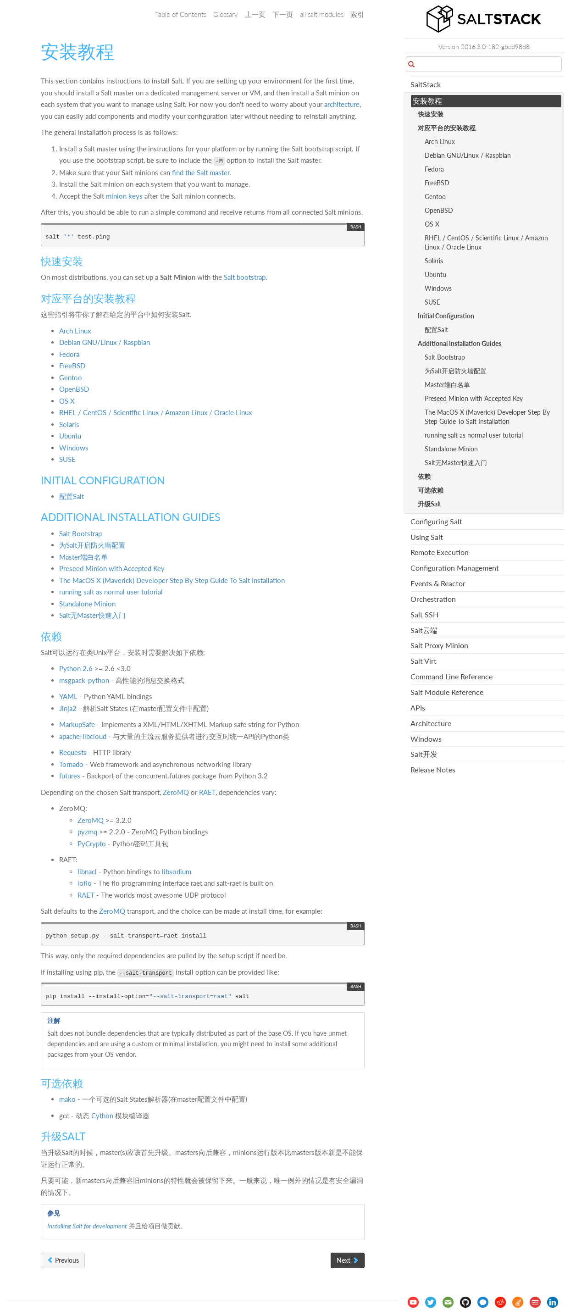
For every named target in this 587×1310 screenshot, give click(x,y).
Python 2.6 (76, 668)
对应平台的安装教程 (447, 128)
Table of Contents (180, 14)
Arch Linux (75, 331)
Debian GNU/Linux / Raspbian (104, 342)
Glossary (225, 14)
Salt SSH (424, 614)
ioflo (85, 883)
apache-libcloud (82, 736)
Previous (63, 1260)
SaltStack (425, 84)
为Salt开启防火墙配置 (92, 545)
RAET (207, 792)
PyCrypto (92, 843)
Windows (74, 448)
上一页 (255, 14)
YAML (68, 696)
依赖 (424, 476)
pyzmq (87, 831)
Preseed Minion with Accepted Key (112, 568)
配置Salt (71, 496)
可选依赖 (430, 490)
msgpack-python (84, 680)
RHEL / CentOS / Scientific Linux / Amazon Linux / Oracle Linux (155, 412)
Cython (102, 1115)
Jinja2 (68, 708)
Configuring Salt (436, 521)
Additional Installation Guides (459, 343)
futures (69, 776)
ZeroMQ (176, 792)
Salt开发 (423, 753)
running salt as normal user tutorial (111, 592)
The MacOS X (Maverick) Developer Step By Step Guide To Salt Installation (172, 580)
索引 (357, 14)
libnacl (87, 871)
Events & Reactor (437, 583)
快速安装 (430, 114)
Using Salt (426, 537)
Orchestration (433, 598)
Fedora (69, 354)
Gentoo (70, 377)
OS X (67, 401)
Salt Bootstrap (80, 533)
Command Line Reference (451, 676)
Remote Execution (439, 552)
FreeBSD (72, 365)
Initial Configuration (446, 316)
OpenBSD (74, 389)
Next (348, 1260)
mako (67, 1099)
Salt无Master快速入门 (92, 615)
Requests (73, 752)
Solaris (69, 424)
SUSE (67, 459)
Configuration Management (454, 567)
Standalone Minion (87, 603)
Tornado (71, 764)
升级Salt (429, 504)
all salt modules (321, 14)
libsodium (176, 871)
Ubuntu (70, 436)
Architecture (430, 723)
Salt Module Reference (446, 692)
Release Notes (432, 769)
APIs (417, 707)
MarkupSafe (77, 724)
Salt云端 (423, 630)
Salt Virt (423, 660)
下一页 (282, 14)
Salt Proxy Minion (439, 645)
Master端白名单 (83, 557)
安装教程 (427, 100)
